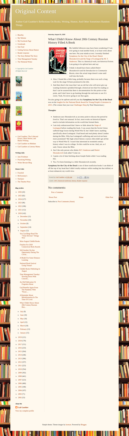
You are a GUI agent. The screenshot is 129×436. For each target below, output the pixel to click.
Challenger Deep (80, 105)
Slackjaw (21, 179)
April (22, 322)
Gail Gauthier (23, 407)
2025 (20, 196)
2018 (20, 341)
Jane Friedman (23, 157)
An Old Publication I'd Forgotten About (28, 283)
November (24, 220)
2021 (20, 210)
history (74, 181)
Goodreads (21, 44)
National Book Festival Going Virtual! (28, 264)
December (24, 216)
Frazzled (21, 173)
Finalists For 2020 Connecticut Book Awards (30, 246)
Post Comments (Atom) (66, 202)
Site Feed (21, 47)
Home (81, 197)
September (24, 227)
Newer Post (53, 197)
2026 (20, 192)
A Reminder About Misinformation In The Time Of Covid (29, 297)
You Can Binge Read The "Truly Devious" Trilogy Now (29, 236)
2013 (20, 359)
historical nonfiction (64, 181)
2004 (20, 390)
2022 (20, 206)
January (23, 333)
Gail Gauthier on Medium (27, 144)
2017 (20, 344)
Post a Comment (57, 192)
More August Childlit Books (30, 241)
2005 (20, 387)
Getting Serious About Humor (28, 50)
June (22, 315)
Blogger (83, 425)
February (23, 329)
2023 (20, 203)
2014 (20, 355)
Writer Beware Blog (25, 163)
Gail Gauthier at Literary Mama (29, 147)
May (22, 319)
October (23, 223)
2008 (20, 376)
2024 (20, 199)
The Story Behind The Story (28, 56)
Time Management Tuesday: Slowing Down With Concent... (30, 276)
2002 (20, 398)
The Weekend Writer (25, 62)
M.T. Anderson (85, 150)
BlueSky (21, 35)
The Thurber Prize (24, 182)
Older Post (109, 197)
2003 (20, 394)
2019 (20, 337)
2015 (55, 181)
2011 (20, 366)
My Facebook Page (24, 41)
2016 (20, 348)
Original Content (35, 11)
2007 (20, 380)
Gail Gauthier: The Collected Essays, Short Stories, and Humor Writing (28, 139)
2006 (20, 383)
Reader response (82, 181)
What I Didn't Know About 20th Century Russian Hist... (29, 305)
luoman (68, 425)
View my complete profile (24, 411)
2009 (20, 373)
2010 (20, 369)
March (22, 326)
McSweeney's (22, 176)
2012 (20, 362)
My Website (22, 38)
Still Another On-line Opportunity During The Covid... (29, 252)
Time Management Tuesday (27, 59)
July (22, 311)
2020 (20, 213)
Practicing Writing (24, 160)
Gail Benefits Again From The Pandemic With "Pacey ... (29, 290)
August (23, 231)
